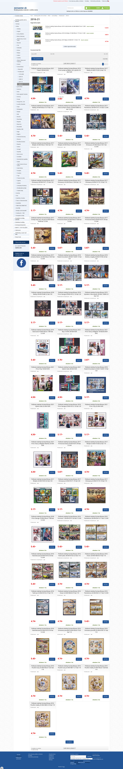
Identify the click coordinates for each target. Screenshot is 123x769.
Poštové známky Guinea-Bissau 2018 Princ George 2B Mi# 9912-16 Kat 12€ (69, 293)
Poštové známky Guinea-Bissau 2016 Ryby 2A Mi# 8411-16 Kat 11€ (62, 40)
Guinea (18, 64)
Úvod (32, 15)
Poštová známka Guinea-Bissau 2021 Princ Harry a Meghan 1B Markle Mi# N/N (96, 331)
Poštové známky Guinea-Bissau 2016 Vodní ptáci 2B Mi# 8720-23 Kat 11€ (69, 554)
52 (35, 65)
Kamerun (19, 89)
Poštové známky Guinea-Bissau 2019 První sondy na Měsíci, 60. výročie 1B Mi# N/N (69, 70)
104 (37, 65)
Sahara (18, 146)
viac (44, 72)
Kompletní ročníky (20, 215)
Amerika (18, 193)
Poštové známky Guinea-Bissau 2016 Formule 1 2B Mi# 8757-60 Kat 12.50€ (69, 517)
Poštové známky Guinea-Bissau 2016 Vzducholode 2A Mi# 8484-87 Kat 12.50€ (65, 26)
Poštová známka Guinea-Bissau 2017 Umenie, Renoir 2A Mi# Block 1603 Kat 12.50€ (43, 257)
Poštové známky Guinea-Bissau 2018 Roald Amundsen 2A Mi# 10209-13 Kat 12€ (96, 369)
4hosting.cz (87, 762)
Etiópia (18, 52)
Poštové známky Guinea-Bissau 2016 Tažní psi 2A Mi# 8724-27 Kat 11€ (42, 592)
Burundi (19, 42)
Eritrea (18, 50)
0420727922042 (96, 755)
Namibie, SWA (20, 129)
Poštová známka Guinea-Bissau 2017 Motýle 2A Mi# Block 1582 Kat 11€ (42, 144)
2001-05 (21, 76)
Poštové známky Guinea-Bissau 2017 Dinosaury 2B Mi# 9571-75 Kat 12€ (42, 181)
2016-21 (21, 84)
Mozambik (19, 126)
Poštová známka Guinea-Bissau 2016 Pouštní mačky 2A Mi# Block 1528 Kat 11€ (96, 667)
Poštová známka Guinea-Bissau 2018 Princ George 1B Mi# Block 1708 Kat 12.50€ (42, 518)
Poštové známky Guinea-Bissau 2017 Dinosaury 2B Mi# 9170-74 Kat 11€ (96, 181)
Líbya (18, 106)
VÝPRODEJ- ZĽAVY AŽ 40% (20, 233)
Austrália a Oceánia (20, 198)
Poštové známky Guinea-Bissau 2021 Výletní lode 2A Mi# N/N (42, 405)
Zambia (19, 183)
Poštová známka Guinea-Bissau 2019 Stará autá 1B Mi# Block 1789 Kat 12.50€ (42, 331)
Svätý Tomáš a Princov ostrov (22, 165)
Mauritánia (19, 119)
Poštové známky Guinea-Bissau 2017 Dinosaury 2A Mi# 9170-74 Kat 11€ (96, 480)
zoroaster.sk (20, 7)
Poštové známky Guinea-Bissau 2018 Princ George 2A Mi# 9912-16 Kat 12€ (69, 405)
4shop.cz (78, 763)
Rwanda (19, 144)
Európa (17, 24)
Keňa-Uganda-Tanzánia (22, 94)
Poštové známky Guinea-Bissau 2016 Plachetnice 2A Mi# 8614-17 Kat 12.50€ (96, 592)
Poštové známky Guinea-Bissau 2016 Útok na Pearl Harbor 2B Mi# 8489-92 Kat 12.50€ (69, 107)
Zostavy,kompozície (20, 225)
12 (31, 65)
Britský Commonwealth (21, 210)
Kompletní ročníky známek (19, 218)
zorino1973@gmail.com (97, 759)
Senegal (19, 149)
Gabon (18, 55)
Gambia (19, 57)
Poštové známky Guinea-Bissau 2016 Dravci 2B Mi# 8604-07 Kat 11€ (96, 554)
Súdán (18, 161)
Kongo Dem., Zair (21, 101)
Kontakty (87, 1)
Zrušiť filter (105, 59)
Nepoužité (20, 69)
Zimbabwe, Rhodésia (22, 185)
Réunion (19, 139)
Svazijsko (19, 170)
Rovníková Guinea (21, 141)
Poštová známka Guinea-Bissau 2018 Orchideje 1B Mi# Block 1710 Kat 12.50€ (65, 33)
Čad (18, 45)
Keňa (18, 91)
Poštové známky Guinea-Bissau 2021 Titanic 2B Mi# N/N (42, 69)
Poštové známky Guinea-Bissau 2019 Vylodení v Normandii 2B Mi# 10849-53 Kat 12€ (96, 294)
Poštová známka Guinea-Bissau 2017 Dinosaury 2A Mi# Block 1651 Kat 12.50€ (96, 145)
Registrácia (51, 757)
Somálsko (19, 156)
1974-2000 (21, 74)
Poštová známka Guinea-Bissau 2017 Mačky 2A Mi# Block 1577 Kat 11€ (42, 106)
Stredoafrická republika (22, 159)
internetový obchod (78, 761)
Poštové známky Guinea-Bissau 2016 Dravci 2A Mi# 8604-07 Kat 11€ (69, 592)
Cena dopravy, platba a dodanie (76, 1)
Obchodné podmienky (95, 1)
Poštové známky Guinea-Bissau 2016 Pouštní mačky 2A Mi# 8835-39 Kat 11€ (43, 704)
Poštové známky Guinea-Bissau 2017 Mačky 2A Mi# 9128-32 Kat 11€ (96, 69)
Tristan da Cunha (21, 178)
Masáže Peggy (61, 766)
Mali (18, 114)
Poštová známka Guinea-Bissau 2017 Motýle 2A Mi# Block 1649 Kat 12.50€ (69, 144)
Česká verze (105, 1)
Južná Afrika (19, 86)
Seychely (19, 151)
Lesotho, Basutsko (21, 104)
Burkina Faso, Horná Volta (21, 39)
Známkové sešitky (19, 222)
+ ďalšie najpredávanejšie (69, 46)
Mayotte (19, 121)
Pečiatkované (21, 71)
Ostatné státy (20, 190)
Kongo (18, 99)
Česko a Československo (21, 200)
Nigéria (18, 134)
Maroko (19, 116)
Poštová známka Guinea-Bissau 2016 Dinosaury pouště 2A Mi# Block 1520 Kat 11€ (69, 630)
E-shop (71, 761)
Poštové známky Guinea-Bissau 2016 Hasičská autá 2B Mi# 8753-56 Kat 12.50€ (42, 555)
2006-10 (21, 79)
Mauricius (19, 124)
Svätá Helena (20, 168)
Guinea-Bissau (20, 66)
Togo (18, 175)
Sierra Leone (20, 154)
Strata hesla (51, 758)
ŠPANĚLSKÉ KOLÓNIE (21, 188)
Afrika (17, 26)
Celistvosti (18, 230)
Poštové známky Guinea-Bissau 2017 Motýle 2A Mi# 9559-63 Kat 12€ (42, 480)
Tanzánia (19, 173)
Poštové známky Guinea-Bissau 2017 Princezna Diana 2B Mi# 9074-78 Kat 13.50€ (96, 219)
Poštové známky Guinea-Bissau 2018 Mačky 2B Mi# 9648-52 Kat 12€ (42, 293)
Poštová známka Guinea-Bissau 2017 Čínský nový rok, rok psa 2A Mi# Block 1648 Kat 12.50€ (42, 219)
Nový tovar (18, 237)
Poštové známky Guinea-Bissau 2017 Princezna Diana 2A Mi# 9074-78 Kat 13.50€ (69, 443)
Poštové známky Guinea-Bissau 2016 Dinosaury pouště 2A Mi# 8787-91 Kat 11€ (96, 630)
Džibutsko (19, 47)
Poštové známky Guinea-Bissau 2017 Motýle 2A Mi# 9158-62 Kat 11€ (96, 442)
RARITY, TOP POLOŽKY (21, 227)
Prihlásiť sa (51, 755)
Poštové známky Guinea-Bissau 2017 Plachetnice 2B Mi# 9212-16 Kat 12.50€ (96, 106)
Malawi (18, 111)
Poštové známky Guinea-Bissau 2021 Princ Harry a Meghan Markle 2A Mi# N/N (42, 443)
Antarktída (18, 203)
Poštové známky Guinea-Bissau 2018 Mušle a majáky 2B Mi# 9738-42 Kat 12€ (96, 257)
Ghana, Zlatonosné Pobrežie (21, 61)
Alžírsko (19, 29)
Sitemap (50, 759)
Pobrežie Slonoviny (21, 136)
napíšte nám (18, 247)
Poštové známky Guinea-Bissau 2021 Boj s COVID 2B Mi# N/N (69, 330)
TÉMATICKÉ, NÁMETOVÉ (21, 205)
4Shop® (76, 762)
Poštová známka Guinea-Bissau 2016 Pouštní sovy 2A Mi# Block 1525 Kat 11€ (42, 667)
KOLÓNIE (18, 208)
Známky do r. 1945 (20, 213)
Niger (18, 131)
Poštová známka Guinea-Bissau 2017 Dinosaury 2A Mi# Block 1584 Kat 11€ (69, 181)
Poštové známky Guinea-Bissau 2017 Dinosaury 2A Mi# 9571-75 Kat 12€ (69, 480)
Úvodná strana (19, 15)
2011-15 (21, 81)
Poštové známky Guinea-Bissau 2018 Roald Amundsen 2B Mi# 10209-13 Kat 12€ (69, 257)
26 (33, 65)
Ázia (17, 195)
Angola (18, 31)
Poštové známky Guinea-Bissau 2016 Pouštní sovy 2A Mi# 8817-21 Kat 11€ (69, 667)
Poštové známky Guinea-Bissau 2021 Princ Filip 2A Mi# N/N (96, 405)
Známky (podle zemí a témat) (21, 20)
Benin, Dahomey (20, 36)
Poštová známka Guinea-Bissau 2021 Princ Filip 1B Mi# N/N (42, 368)
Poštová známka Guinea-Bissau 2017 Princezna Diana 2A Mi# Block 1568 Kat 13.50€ (69, 219)
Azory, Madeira (20, 34)
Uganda (19, 180)
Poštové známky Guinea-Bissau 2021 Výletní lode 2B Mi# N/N (69, 368)
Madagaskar (20, 109)
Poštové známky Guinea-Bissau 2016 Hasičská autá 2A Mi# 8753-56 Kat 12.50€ (42, 630)
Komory (19, 96)
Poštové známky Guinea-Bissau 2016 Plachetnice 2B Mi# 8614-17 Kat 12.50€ (96, 517)
